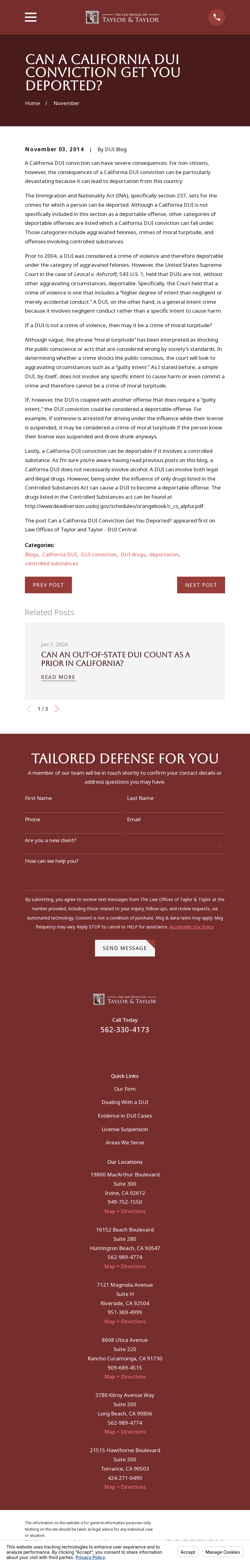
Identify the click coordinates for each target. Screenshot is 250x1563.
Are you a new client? (50, 840)
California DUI (59, 554)
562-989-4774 (125, 1257)
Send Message (129, 946)
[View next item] (57, 708)
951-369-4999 (125, 1312)
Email (134, 819)
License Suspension (124, 1129)
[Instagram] (133, 1049)
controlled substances (51, 563)
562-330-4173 (125, 1029)
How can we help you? (51, 861)
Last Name (140, 798)
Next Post (201, 584)
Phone (32, 819)
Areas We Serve (125, 1142)
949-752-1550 (125, 1201)
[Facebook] (117, 1049)
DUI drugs (133, 554)
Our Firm (125, 1088)
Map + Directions (125, 1211)
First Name (38, 798)
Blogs (31, 554)
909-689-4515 (125, 1367)
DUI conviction (99, 554)
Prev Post (48, 584)
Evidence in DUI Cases (125, 1115)
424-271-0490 (125, 1477)
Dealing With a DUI (124, 1102)
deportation (164, 554)
